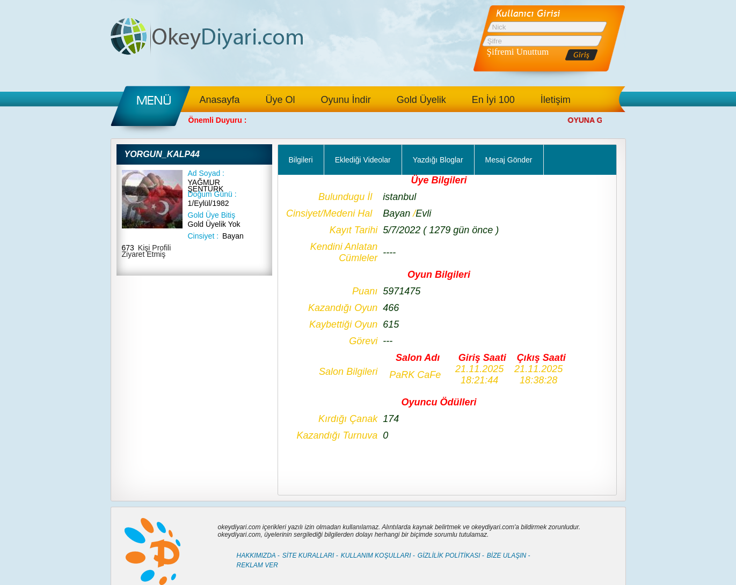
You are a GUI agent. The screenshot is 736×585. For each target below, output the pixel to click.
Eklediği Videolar (363, 159)
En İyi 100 (493, 99)
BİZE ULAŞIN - (508, 555)
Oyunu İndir (346, 99)
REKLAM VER (257, 565)
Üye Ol (280, 99)
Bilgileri (301, 159)
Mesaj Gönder (509, 159)
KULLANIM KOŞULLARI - (378, 555)
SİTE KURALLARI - (310, 555)
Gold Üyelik (421, 99)
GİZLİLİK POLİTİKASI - (451, 555)
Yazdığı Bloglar (438, 159)
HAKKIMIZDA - (258, 555)
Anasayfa (220, 99)
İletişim (556, 99)
